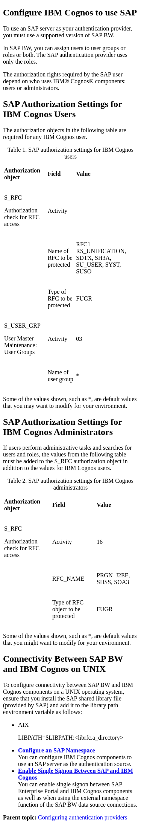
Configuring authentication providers (82, 817)
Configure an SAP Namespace (56, 750)
